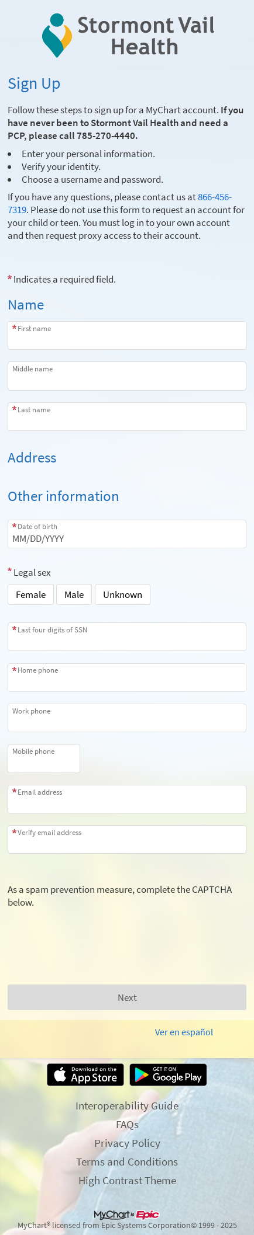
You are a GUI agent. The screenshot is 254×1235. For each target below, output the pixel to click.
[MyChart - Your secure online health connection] (127, 35)
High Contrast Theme (127, 1180)
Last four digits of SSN (52, 630)
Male (74, 594)
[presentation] (97, 931)
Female (31, 594)
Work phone (31, 711)
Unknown (122, 594)
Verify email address (49, 832)
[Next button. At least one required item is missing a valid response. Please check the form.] (127, 997)
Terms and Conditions (127, 1161)
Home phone (38, 670)
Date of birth (37, 526)
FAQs (127, 1124)
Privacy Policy (127, 1143)
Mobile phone (33, 751)
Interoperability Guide (127, 1105)
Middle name (32, 369)
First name (34, 328)
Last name (34, 410)
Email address (40, 792)
